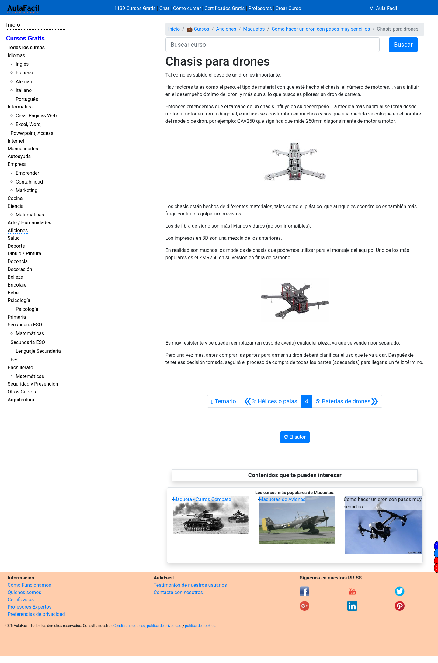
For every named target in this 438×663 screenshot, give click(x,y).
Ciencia (16, 206)
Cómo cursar (187, 8)
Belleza (15, 277)
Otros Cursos (22, 392)
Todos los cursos (26, 47)
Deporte (16, 246)
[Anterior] (270, 401)
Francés (24, 73)
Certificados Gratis (224, 8)
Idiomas (16, 55)
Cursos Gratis (25, 38)
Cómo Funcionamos (29, 585)
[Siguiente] (347, 401)
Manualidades (23, 149)
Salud (14, 238)
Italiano (24, 90)
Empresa (17, 164)
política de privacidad (164, 625)
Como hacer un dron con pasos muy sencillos (321, 29)
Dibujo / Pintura (24, 253)
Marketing (26, 190)
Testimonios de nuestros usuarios (190, 585)
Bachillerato (20, 367)
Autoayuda (19, 156)
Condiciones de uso (129, 625)
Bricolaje (17, 285)
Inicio (13, 24)
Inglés (22, 64)
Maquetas (254, 29)
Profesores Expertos (29, 607)
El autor (295, 437)
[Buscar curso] (272, 44)
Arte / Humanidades (29, 222)
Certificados (21, 600)
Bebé (13, 293)
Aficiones (18, 230)
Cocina (15, 198)
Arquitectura (21, 400)
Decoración (20, 269)
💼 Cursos (198, 29)
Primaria (17, 317)
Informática (20, 107)
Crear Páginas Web (36, 116)
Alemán (24, 81)
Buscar (403, 44)
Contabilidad (29, 182)
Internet (16, 141)
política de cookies (200, 625)
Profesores (260, 8)
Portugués (27, 99)
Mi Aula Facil (383, 8)
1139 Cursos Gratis (135, 8)
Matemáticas (30, 215)
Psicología (19, 300)
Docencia (18, 261)
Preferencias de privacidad (36, 614)
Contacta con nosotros (178, 592)
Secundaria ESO (25, 325)
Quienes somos (24, 592)
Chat (164, 8)
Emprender (27, 173)
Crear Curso (288, 8)
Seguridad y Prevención (33, 384)
